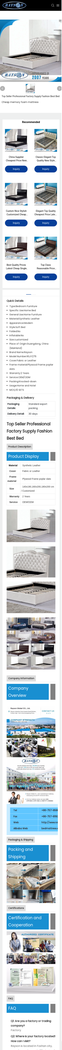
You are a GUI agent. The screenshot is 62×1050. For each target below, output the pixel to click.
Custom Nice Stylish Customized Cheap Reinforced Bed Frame (16, 213)
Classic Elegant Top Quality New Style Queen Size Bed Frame (46, 159)
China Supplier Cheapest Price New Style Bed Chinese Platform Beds (16, 159)
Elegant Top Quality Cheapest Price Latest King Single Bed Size (45, 213)
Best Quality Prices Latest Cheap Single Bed (16, 267)
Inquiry (16, 169)
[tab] (28, 293)
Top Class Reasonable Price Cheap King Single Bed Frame (45, 267)
